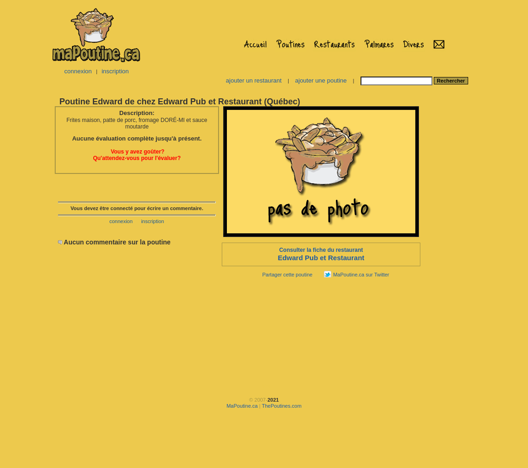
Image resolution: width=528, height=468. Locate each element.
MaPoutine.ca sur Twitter (361, 274)
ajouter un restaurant (254, 80)
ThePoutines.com (282, 406)
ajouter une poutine (321, 80)
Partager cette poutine (287, 274)
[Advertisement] (450, 244)
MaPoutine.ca (242, 406)
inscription (115, 71)
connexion (77, 71)
